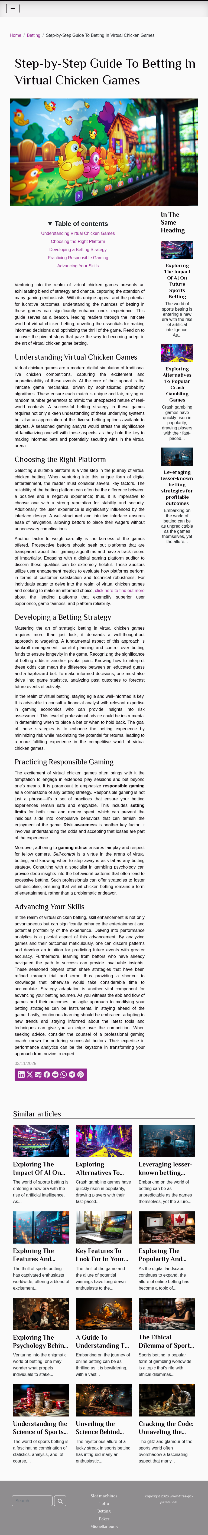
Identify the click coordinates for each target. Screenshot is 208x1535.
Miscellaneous (104, 1526)
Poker (104, 1519)
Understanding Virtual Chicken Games (78, 233)
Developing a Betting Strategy (78, 249)
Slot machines (104, 1496)
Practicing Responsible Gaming (78, 257)
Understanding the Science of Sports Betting (40, 1432)
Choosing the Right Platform (78, 241)
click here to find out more (120, 590)
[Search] (32, 1500)
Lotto (104, 1503)
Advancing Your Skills (78, 266)
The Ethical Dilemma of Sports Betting (166, 1345)
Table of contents (81, 223)
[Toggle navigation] (13, 8)
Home (15, 35)
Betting (33, 35)
